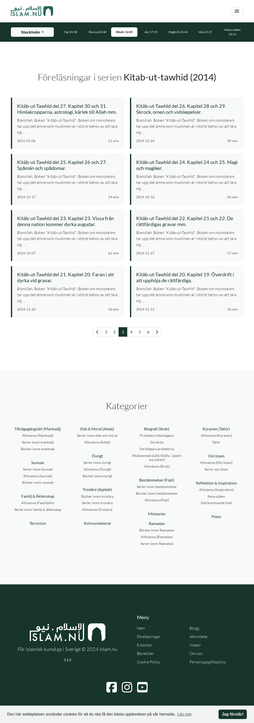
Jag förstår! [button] (233, 714)
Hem (141, 628)
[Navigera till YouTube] (142, 687)
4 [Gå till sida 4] (131, 331)
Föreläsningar (148, 636)
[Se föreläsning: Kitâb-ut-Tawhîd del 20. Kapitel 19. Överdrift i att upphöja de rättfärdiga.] (187, 277)
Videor (195, 645)
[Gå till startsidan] (32, 11)
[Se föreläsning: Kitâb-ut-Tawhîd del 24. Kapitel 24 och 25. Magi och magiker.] (187, 165)
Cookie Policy (148, 661)
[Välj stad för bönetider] (32, 32)
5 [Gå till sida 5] (140, 331)
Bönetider (145, 653)
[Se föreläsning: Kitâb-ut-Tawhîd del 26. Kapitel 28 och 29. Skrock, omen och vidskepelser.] (187, 109)
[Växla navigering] (237, 11)
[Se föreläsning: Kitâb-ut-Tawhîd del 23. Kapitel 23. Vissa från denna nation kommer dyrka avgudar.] (68, 221)
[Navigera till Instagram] (127, 687)
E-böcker (144, 645)
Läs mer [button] (184, 714)
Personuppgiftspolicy (208, 661)
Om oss (196, 653)
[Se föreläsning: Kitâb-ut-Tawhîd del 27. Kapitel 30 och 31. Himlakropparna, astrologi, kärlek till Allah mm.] (68, 109)
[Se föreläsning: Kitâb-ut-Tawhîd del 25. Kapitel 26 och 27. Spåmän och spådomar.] (68, 165)
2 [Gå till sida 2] (114, 331)
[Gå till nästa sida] (156, 332)
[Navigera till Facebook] (111, 687)
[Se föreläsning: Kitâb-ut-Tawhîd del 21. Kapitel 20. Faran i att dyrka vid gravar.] (68, 277)
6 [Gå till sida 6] (148, 331)
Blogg (194, 628)
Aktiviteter (199, 636)
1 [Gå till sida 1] (106, 331)
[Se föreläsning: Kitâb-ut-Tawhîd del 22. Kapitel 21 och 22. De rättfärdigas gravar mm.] (187, 221)
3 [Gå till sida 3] (123, 331)
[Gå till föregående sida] (97, 332)
